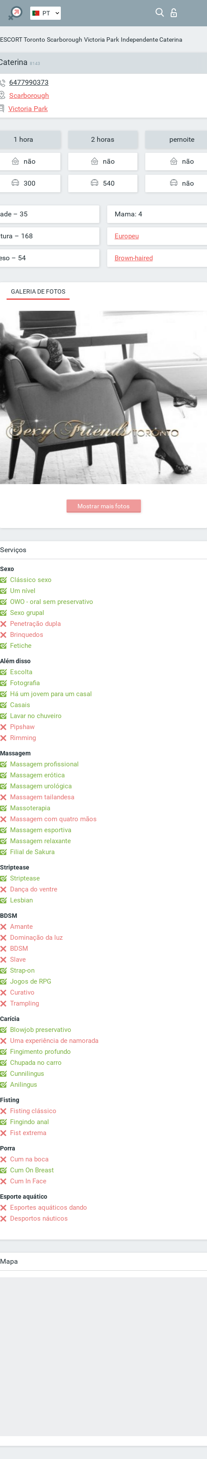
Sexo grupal (27, 613)
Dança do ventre (33, 889)
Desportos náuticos (39, 1218)
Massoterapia (30, 808)
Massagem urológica (41, 786)
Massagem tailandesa (42, 797)
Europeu (127, 236)
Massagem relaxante (40, 841)
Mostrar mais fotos (103, 506)
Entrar (174, 13)
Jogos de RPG (30, 981)
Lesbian (21, 900)
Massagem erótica (37, 775)
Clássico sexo (31, 580)
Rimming (23, 738)
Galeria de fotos (38, 291)
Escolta (21, 672)
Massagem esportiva (40, 830)
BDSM (19, 948)
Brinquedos (26, 635)
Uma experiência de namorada (54, 1041)
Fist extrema (28, 1133)
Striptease (25, 878)
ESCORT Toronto (22, 39)
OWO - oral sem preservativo (51, 602)
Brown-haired (134, 258)
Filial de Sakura (32, 852)
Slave (18, 959)
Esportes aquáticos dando (48, 1207)
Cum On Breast (32, 1170)
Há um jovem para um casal (51, 694)
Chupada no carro (36, 1063)
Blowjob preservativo (40, 1030)
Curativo (22, 992)
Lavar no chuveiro (36, 716)
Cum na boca (29, 1159)
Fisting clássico (33, 1111)
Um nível (22, 591)
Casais (20, 705)
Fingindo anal (29, 1122)
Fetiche (21, 646)
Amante (21, 927)
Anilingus (23, 1085)
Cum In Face (28, 1181)
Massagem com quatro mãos (53, 819)
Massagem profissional (44, 764)
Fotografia (25, 683)
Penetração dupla (35, 624)
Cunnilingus (27, 1074)
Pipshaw (22, 727)
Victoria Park (101, 39)
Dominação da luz (36, 938)
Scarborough (64, 39)
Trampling (24, 1003)
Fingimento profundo (40, 1052)
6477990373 (29, 82)
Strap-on (22, 970)
